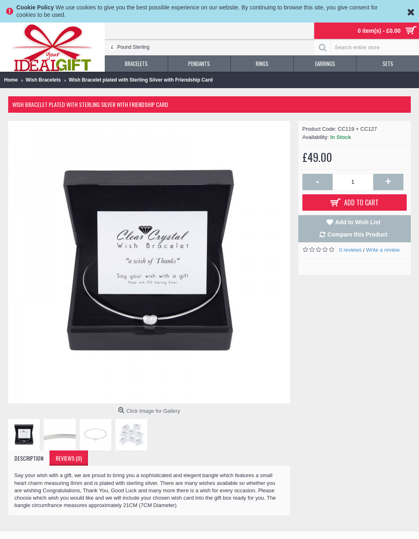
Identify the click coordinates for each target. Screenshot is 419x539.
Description (28, 458)
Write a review (383, 250)
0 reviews (350, 250)
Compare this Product (357, 234)
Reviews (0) (69, 458)
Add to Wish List (357, 222)
